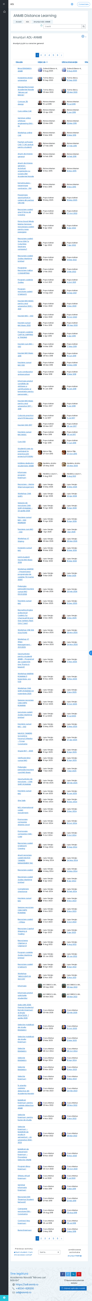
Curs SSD (22, 441)
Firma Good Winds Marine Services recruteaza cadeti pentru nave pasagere (26, 226)
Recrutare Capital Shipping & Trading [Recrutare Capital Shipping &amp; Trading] (26, 931)
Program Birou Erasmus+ (24, 1167)
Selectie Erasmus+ (22, 1077)
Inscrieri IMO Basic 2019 (25, 354)
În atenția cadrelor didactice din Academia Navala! (26, 1089)
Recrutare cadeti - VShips (25, 920)
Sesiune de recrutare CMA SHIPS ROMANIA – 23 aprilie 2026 (25, 507)
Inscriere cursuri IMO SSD (24, 363)
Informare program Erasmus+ (22, 475)
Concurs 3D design (23, 102)
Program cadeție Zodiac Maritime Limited (25, 955)
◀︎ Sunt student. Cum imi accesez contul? (23, 1253)
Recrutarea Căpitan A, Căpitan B (23, 943)
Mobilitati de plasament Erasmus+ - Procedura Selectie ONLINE (24, 1154)
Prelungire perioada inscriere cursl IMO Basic (26, 769)
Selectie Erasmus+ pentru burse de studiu (25, 1117)
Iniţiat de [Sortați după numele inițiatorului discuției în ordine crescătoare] (42, 62)
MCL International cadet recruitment (25, 810)
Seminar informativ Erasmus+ (22, 1187)
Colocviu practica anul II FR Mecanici (25, 416)
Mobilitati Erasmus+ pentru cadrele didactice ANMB (26, 1104)
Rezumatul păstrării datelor (74, 1281)
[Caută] (62, 26)
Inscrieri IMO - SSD (25, 316)
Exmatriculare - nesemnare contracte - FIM (24, 185)
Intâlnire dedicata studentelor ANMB (26, 464)
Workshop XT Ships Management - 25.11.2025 (24, 643)
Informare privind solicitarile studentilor (25, 995)
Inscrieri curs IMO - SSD (26, 345)
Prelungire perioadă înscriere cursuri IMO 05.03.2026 (26, 590)
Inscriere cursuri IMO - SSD (24, 725)
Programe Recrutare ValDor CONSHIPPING (25, 270)
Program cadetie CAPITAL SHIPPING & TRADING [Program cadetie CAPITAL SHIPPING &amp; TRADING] (25, 334)
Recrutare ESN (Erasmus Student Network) (26, 1199)
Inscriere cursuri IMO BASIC (24, 433)
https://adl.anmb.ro (27, 1284)
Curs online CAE (25, 111)
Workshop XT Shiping (23, 539)
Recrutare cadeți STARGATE (25, 965)
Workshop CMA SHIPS (24, 494)
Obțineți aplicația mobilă (73, 1288)
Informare (22, 986)
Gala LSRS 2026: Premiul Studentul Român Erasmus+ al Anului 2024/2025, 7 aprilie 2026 (25, 1011)
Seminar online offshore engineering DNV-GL (25, 122)
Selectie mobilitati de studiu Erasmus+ (26, 1039)
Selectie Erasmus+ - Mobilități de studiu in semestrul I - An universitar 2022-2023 (25, 1134)
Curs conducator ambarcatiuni (25, 373)
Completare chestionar (23, 890)
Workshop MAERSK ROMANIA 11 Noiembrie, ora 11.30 (26, 677)
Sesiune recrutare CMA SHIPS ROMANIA (26, 703)
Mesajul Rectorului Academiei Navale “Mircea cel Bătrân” (26, 91)
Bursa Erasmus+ (25, 1230)
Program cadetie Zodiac (25, 281)
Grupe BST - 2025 (25, 751)
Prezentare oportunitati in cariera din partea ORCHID (26, 199)
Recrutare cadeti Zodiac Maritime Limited (25, 258)
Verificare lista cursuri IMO (24, 759)
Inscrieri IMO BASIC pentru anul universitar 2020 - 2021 (26, 305)
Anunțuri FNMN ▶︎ (75, 1255)
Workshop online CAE (25, 133)
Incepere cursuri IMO (25, 549)
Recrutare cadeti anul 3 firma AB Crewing (25, 212)
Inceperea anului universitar (25, 79)
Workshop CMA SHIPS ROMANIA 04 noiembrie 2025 (26, 691)
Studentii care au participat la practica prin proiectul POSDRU (25, 452)
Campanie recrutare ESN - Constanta (24, 1211)
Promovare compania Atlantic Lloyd (24, 822)
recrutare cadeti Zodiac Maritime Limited (25, 715)
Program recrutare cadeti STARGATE (25, 291)
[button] (41, 26)
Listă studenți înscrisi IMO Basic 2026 (25, 559)
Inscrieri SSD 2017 (25, 425)
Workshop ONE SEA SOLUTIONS (26, 631)
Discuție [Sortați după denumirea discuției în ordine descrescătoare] (19, 62)
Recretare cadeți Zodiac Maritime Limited (25, 879)
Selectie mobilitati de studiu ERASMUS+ (26, 1027)
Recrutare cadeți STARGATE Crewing (25, 846)
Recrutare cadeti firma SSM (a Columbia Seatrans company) (25, 243)
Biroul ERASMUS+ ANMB (25, 69)
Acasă (18, 21)
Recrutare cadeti (25, 870)
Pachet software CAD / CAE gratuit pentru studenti (25, 144)
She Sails (22, 800)
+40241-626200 (25, 1288)
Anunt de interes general (25, 155)
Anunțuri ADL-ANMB (42, 21)
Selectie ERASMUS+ (22, 1049)
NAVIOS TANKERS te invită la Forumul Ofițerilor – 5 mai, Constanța (25, 738)
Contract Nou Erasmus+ (24, 1221)
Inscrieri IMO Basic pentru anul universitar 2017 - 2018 (25, 405)
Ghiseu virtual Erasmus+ (24, 1176)
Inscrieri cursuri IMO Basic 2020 (24, 324)
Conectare (84, 4)
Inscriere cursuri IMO (24, 792)
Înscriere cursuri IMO (25, 602)
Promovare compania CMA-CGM (25, 834)
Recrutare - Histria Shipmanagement (26, 485)
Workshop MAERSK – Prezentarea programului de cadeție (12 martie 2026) (26, 574)
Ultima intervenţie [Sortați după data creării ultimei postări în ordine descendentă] (69, 62)
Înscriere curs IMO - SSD (25, 530)
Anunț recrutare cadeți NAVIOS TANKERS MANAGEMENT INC (25, 859)
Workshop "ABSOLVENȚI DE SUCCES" (24, 976)
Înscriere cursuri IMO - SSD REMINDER (25, 520)
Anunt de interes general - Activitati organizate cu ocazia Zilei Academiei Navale (26, 170)
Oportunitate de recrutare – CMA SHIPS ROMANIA (25, 781)
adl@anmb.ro (23, 1292)
